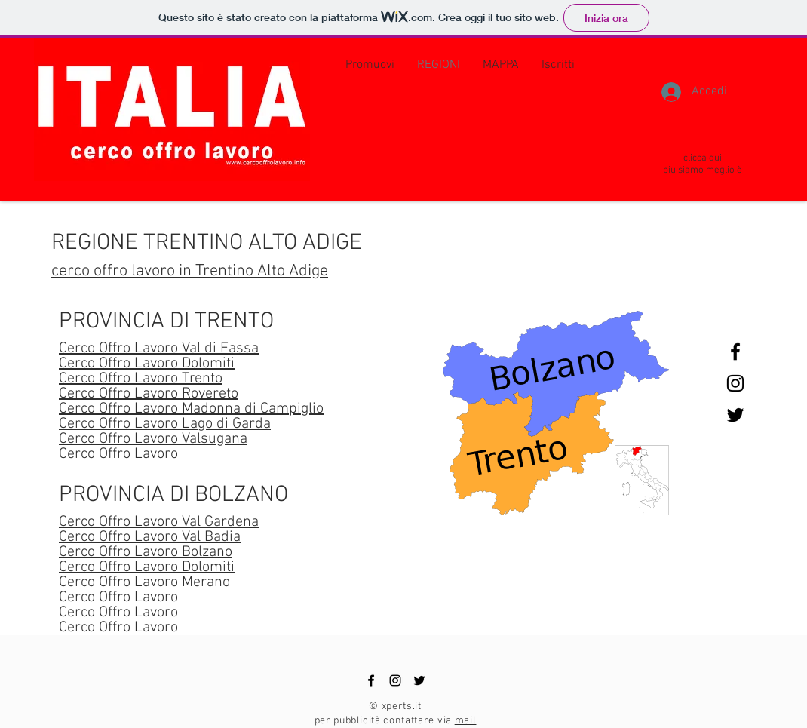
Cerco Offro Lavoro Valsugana (153, 439)
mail (466, 720)
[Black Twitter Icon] (735, 415)
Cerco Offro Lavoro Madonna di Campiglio (191, 409)
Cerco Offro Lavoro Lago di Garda (165, 424)
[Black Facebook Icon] (735, 351)
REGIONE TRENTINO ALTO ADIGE (206, 243)
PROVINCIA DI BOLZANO (173, 495)
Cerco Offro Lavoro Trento (140, 379)
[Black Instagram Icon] (735, 383)
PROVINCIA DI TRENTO (166, 322)
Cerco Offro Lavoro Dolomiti (147, 364)
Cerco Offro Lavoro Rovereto (148, 394)
